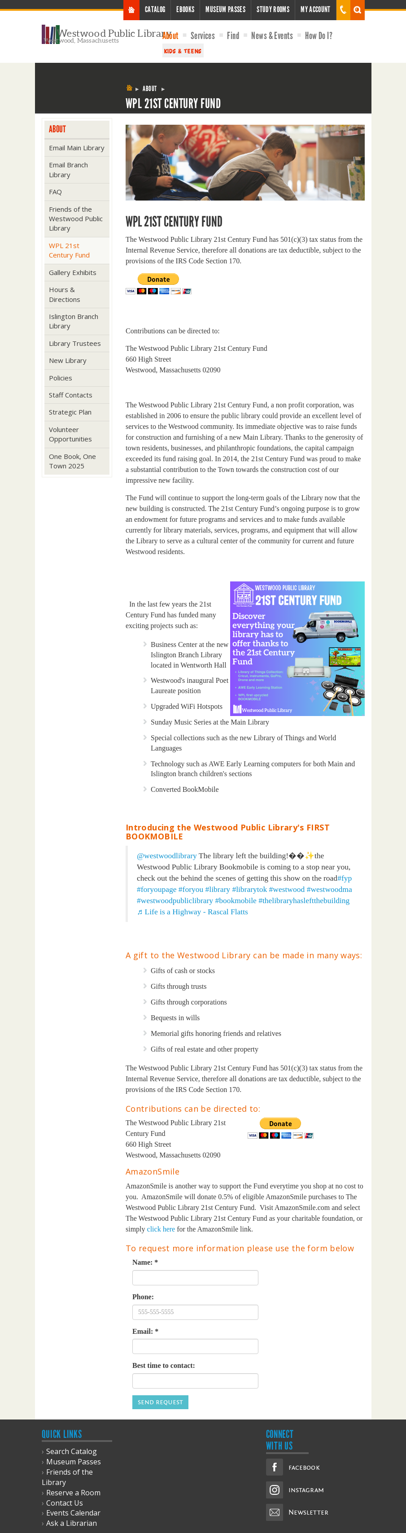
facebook (304, 1467)
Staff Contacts (70, 394)
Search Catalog (71, 1451)
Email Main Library (77, 147)
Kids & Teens (183, 51)
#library (217, 889)
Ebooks (185, 9)
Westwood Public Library (114, 33)
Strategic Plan (70, 411)
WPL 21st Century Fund (69, 250)
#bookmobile (235, 900)
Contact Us (64, 1503)
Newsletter (308, 1512)
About (170, 36)
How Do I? (318, 36)
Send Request (160, 1402)
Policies (60, 377)
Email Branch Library (68, 169)
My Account (316, 9)
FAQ (55, 191)
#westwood (287, 889)
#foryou (191, 889)
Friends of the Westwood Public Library (76, 219)
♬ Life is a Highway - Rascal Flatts (192, 911)
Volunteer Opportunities (70, 434)
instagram (306, 1490)
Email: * (145, 1331)
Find (233, 36)
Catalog (155, 9)
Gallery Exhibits (72, 272)
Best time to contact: (163, 1365)
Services (203, 36)
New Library (68, 360)
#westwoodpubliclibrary (175, 900)
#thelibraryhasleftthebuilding (303, 900)
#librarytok (249, 889)
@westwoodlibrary (167, 855)
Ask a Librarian (71, 1523)
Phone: (143, 1297)
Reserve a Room (73, 1493)
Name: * (145, 1262)
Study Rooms (273, 9)
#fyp (344, 878)
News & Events (272, 36)
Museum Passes (225, 9)
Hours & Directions (64, 294)
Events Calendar (73, 1513)
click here (161, 1229)
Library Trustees (75, 343)
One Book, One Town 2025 (72, 461)
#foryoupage (156, 889)
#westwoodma (329, 889)
